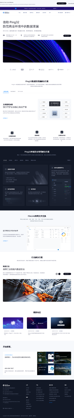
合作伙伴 (44, 12)
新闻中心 (27, 389)
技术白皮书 (66, 392)
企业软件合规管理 (52, 400)
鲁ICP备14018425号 (24, 415)
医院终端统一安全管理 (53, 394)
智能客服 (66, 394)
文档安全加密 (38, 387)
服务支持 (27, 400)
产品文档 (66, 387)
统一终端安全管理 (39, 392)
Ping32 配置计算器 (68, 396)
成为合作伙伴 (28, 408)
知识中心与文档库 (68, 389)
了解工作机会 (28, 392)
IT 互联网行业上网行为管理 (53, 392)
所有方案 (50, 402)
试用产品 (31, 12)
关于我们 (27, 387)
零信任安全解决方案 (52, 398)
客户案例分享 (28, 404)
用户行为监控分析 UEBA (40, 394)
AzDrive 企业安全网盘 (40, 400)
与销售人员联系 (28, 406)
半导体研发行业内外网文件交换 (54, 396)
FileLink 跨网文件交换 (40, 398)
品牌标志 (27, 394)
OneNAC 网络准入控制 (40, 396)
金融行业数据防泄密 (52, 387)
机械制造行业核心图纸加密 (53, 389)
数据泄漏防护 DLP (39, 389)
